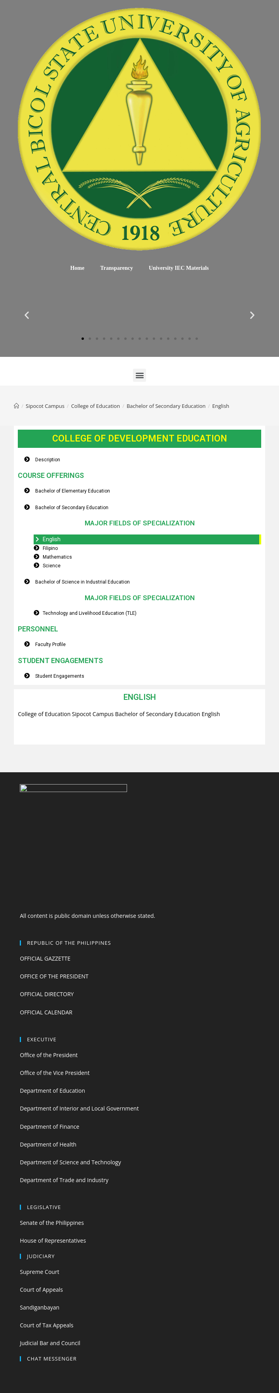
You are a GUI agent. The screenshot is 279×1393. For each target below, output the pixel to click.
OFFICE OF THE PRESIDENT (54, 976)
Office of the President (49, 1055)
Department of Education (52, 1090)
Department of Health (48, 1144)
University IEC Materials (179, 268)
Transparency (116, 268)
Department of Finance (49, 1126)
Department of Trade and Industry (64, 1180)
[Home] (16, 405)
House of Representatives (53, 1240)
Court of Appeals (41, 1289)
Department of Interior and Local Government (79, 1108)
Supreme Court (39, 1271)
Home (77, 268)
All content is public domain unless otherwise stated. (87, 915)
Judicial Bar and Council (50, 1343)
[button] (83, 338)
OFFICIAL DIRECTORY (47, 994)
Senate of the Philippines (52, 1222)
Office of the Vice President (54, 1072)
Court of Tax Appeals (46, 1325)
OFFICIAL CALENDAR (46, 1012)
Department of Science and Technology (70, 1162)
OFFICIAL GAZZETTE (45, 958)
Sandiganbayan (39, 1307)
